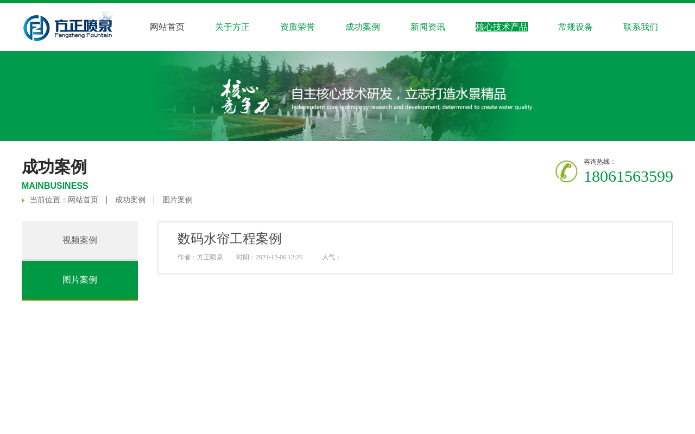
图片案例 (177, 200)
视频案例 (79, 240)
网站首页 (167, 26)
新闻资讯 (427, 26)
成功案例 (130, 200)
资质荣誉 (297, 26)
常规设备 (575, 26)
